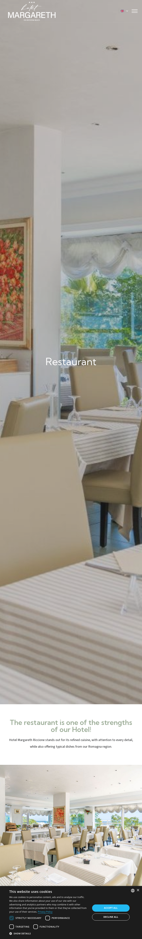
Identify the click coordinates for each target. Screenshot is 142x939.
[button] (48, 933)
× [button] (137, 890)
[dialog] (71, 912)
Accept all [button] (111, 907)
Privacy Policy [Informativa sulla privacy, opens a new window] (45, 911)
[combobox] (133, 890)
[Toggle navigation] (135, 11)
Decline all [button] (111, 916)
